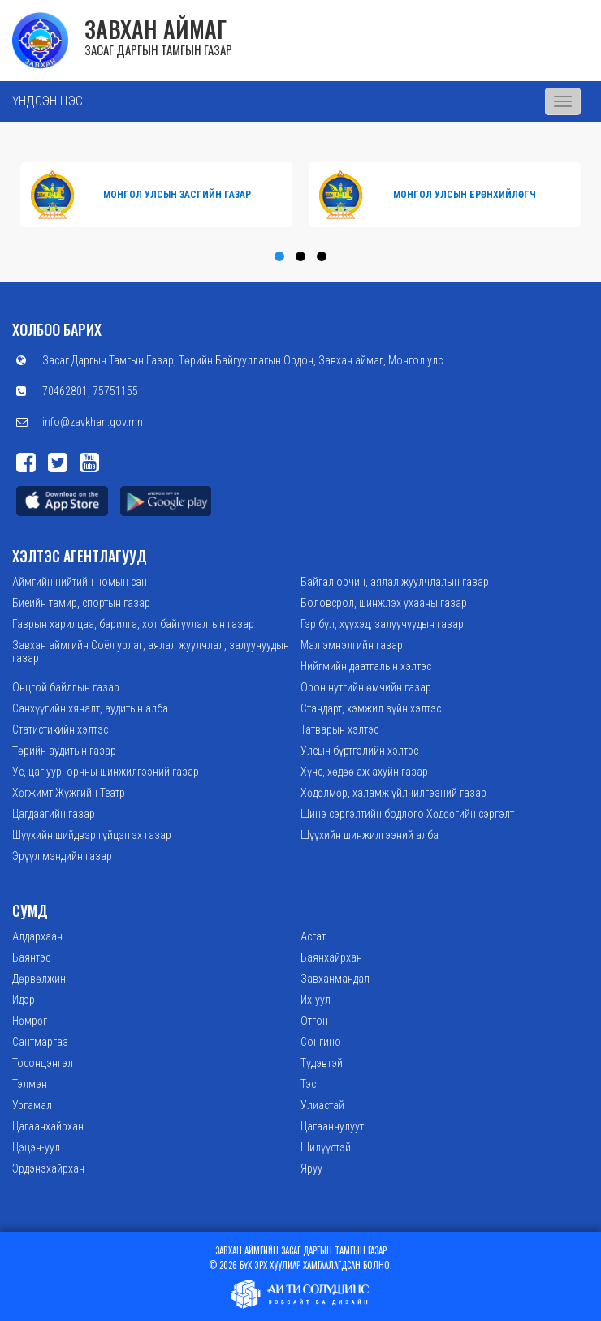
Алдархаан (37, 936)
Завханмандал (335, 978)
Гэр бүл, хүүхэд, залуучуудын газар (382, 623)
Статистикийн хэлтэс (60, 729)
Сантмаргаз (40, 1041)
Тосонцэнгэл (42, 1062)
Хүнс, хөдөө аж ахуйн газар (364, 771)
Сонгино (320, 1041)
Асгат (313, 936)
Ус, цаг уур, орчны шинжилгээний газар (105, 771)
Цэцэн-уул (36, 1147)
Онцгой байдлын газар (65, 687)
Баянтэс (31, 957)
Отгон (314, 1020)
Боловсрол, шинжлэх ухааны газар (383, 602)
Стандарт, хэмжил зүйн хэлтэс (370, 708)
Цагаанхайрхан (48, 1126)
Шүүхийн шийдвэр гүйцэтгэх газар (91, 834)
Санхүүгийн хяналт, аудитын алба (90, 708)
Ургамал (32, 1105)
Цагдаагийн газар (53, 813)
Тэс (308, 1084)
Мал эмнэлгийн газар (351, 645)
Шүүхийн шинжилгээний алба (369, 834)
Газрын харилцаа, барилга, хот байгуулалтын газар (133, 623)
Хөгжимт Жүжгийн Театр (68, 792)
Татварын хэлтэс (339, 729)
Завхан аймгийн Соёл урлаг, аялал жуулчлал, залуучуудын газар (150, 652)
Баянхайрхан (331, 957)
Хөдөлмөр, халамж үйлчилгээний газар (393, 792)
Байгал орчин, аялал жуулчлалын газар (394, 581)
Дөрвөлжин (39, 978)
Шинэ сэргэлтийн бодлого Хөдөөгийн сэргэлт (407, 813)
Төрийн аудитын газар (64, 750)
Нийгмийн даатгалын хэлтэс (365, 666)
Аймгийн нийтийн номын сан (79, 581)
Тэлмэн (29, 1084)
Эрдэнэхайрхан (48, 1168)
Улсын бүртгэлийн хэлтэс (359, 750)
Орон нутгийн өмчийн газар (365, 687)
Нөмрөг (29, 1020)
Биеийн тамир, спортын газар (81, 602)
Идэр (23, 999)
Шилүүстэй (325, 1147)
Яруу (311, 1168)
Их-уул (315, 999)
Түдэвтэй (321, 1062)
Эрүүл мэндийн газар (62, 856)
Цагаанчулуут (332, 1126)
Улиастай (322, 1105)
